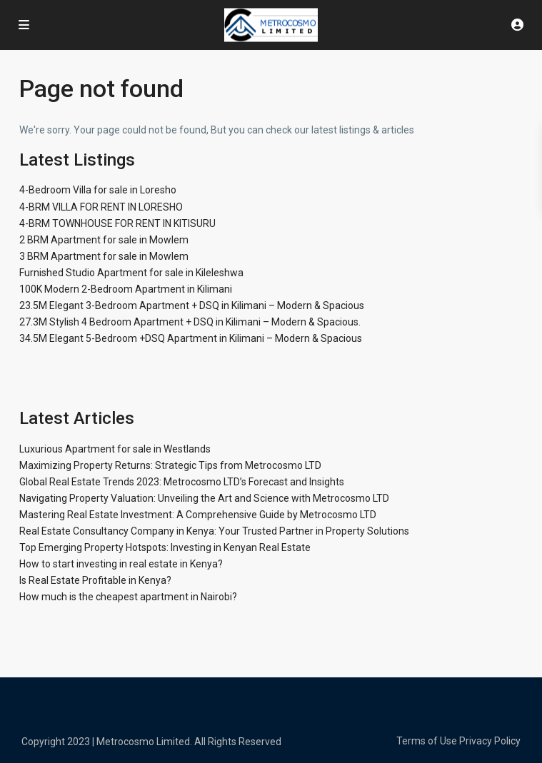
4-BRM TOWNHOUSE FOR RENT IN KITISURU (117, 223)
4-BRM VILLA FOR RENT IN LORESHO (101, 207)
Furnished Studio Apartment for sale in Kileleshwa (131, 272)
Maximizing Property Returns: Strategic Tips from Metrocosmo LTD (170, 465)
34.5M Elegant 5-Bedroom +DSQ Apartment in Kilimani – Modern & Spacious (190, 338)
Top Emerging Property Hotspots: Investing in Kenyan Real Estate (165, 547)
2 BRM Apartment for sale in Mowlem (104, 240)
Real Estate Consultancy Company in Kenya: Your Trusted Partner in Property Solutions (214, 531)
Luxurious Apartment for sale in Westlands (115, 449)
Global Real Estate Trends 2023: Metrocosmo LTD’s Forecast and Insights (181, 481)
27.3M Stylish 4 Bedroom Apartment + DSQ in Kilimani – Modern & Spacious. (190, 322)
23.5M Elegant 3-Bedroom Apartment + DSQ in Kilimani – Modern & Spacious (191, 305)
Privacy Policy (490, 741)
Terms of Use (426, 741)
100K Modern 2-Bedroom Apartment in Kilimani (125, 289)
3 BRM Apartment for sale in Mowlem (104, 256)
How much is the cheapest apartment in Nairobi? (128, 596)
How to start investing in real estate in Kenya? (121, 564)
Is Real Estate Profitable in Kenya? (95, 580)
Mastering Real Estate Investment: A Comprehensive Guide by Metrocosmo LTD (197, 514)
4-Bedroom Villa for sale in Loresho (97, 190)
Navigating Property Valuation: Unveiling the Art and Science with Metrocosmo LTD (204, 498)
